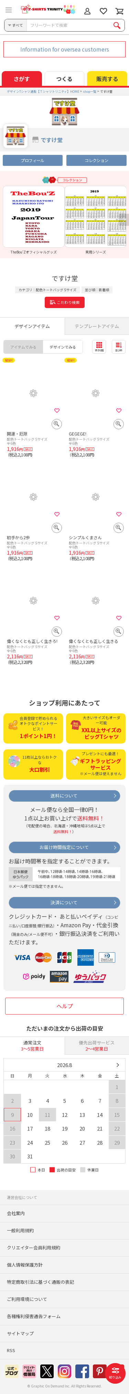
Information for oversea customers (64, 49)
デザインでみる (63, 347)
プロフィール (32, 160)
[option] (34, 220)
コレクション (96, 160)
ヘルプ (64, 1006)
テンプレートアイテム (97, 326)
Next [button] (124, 220)
